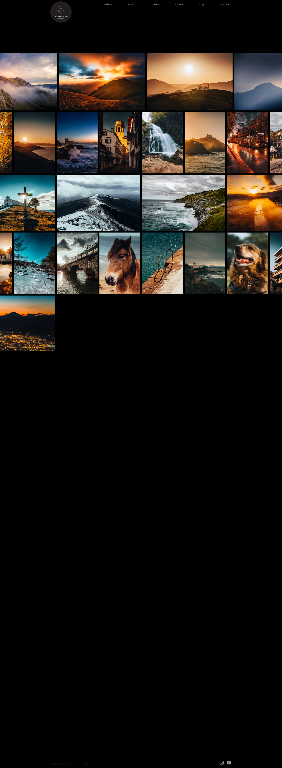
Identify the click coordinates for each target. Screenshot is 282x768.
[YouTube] (229, 763)
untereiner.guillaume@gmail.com (95, 523)
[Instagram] (221, 763)
